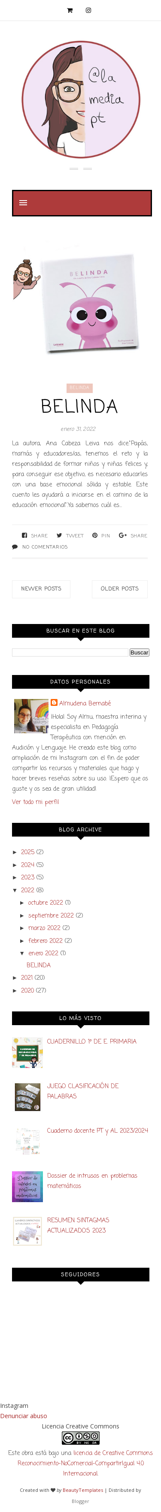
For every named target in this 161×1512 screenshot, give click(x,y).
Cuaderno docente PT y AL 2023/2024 (97, 1131)
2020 (27, 991)
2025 (27, 852)
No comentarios (45, 547)
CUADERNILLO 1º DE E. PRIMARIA (92, 1042)
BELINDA (79, 407)
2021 (27, 978)
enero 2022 (43, 953)
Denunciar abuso (23, 1416)
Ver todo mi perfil (35, 802)
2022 (27, 890)
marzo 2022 (44, 928)
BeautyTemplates (83, 1490)
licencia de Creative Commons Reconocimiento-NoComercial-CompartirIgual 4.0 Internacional (85, 1464)
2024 (27, 865)
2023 (27, 877)
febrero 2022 (45, 941)
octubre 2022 (45, 903)
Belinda (79, 388)
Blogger (80, 1501)
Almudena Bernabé (85, 703)
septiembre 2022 (51, 916)
